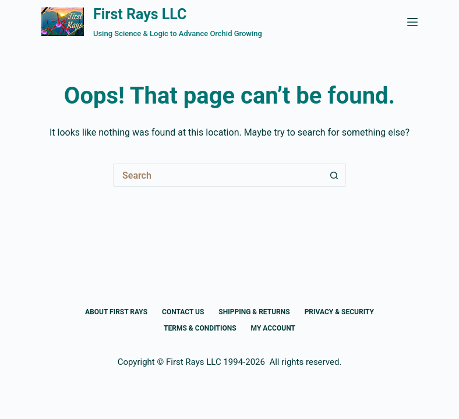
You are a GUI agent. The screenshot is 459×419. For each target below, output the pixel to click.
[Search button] (334, 175)
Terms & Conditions (200, 328)
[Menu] (412, 22)
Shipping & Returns (253, 312)
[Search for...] (218, 175)
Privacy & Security (339, 312)
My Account (273, 328)
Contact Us (183, 312)
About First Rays (116, 312)
